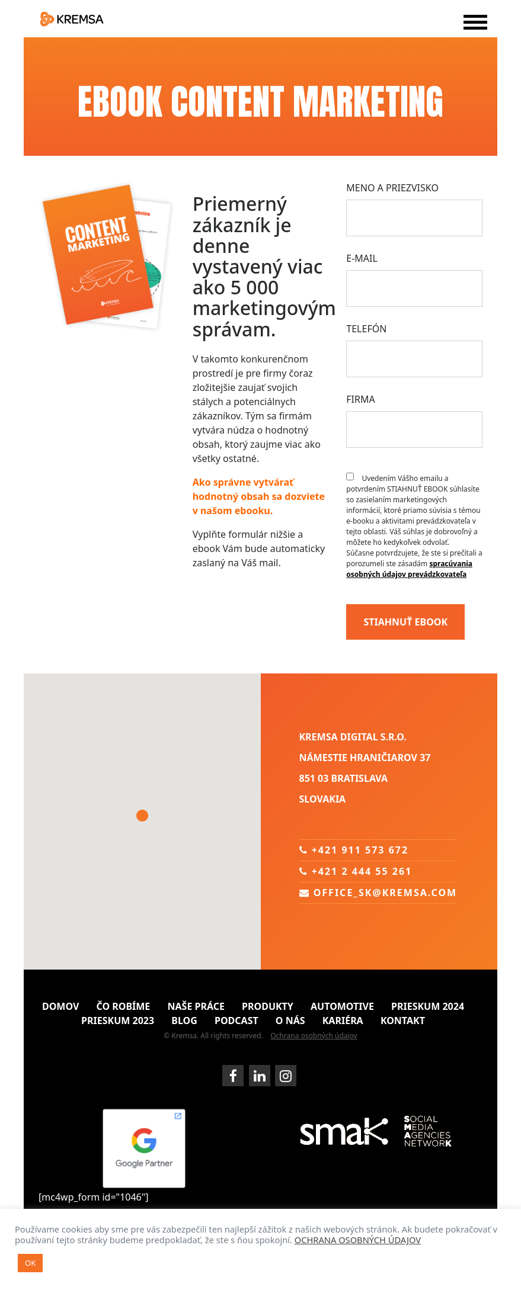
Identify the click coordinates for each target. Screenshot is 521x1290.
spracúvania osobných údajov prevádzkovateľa (409, 569)
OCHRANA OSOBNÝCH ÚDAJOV (358, 1240)
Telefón (366, 328)
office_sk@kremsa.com (378, 892)
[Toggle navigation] (472, 29)
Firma (360, 399)
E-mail (362, 258)
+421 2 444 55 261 (356, 871)
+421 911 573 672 (354, 849)
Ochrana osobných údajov (313, 1036)
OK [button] (30, 1262)
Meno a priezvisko (392, 187)
